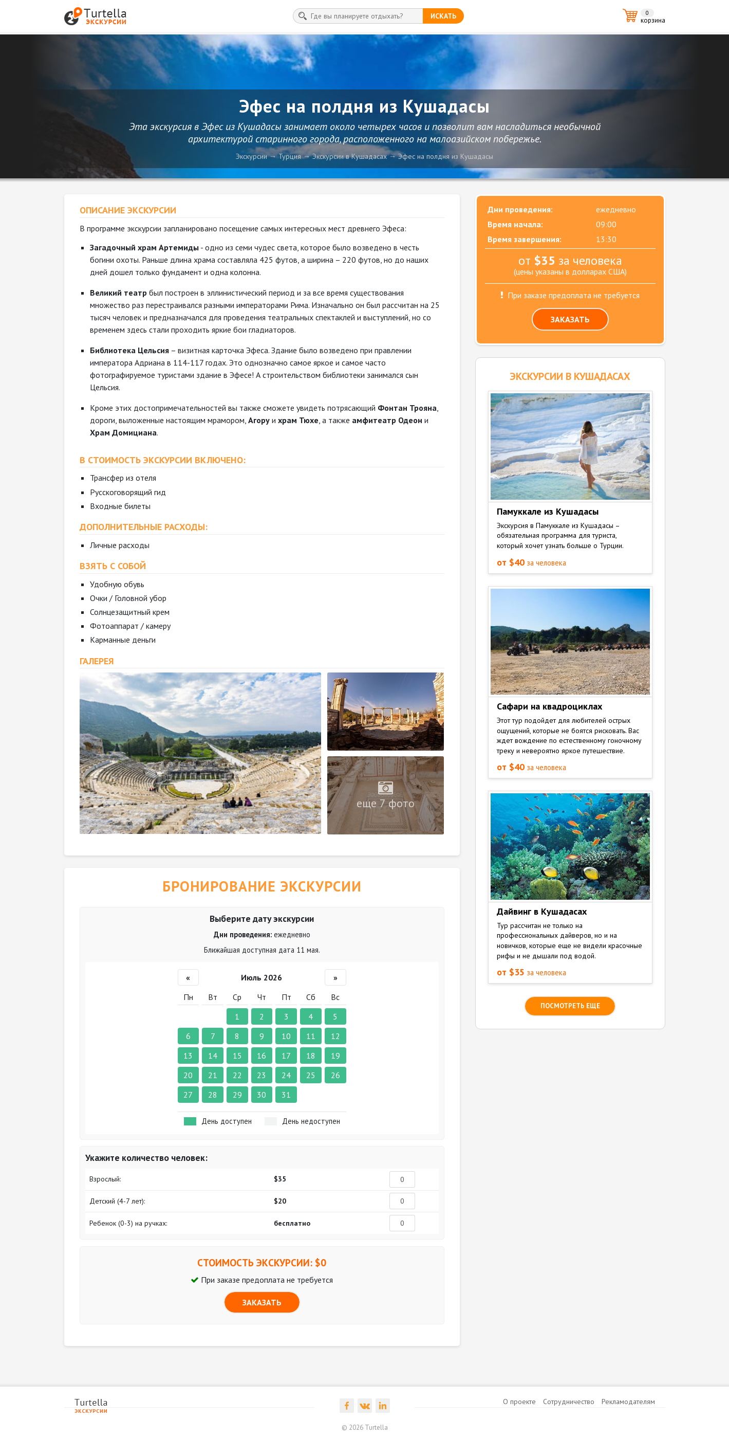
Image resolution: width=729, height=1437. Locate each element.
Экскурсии (251, 156)
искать (443, 16)
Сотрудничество (568, 1401)
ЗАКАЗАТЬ (262, 1302)
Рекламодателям (628, 1401)
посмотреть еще (570, 1006)
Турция (289, 156)
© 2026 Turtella (365, 1427)
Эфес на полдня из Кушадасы (445, 156)
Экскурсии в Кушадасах (349, 156)
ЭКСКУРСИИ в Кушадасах (570, 376)
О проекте (519, 1401)
